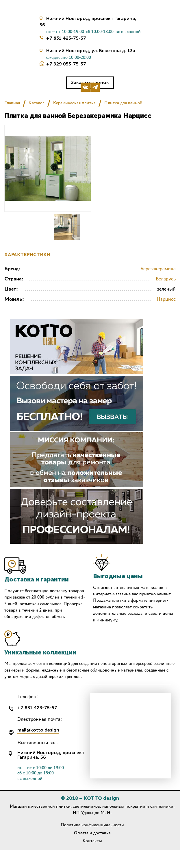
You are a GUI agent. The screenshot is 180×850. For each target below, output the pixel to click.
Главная (12, 102)
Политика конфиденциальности (92, 824)
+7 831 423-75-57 (66, 38)
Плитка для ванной (123, 102)
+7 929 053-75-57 (66, 64)
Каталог (36, 102)
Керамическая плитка (74, 102)
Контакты (92, 840)
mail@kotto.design (38, 730)
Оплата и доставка (92, 832)
